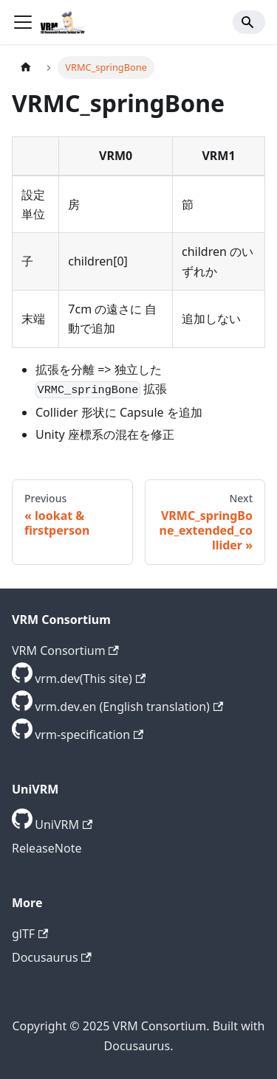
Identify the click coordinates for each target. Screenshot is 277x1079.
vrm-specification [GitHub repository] (89, 734)
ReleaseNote (46, 848)
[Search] (249, 22)
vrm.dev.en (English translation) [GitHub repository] (129, 706)
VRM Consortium (65, 650)
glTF (30, 934)
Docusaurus (52, 957)
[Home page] (26, 67)
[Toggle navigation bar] (23, 22)
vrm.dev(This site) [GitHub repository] (90, 678)
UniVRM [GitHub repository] (63, 824)
